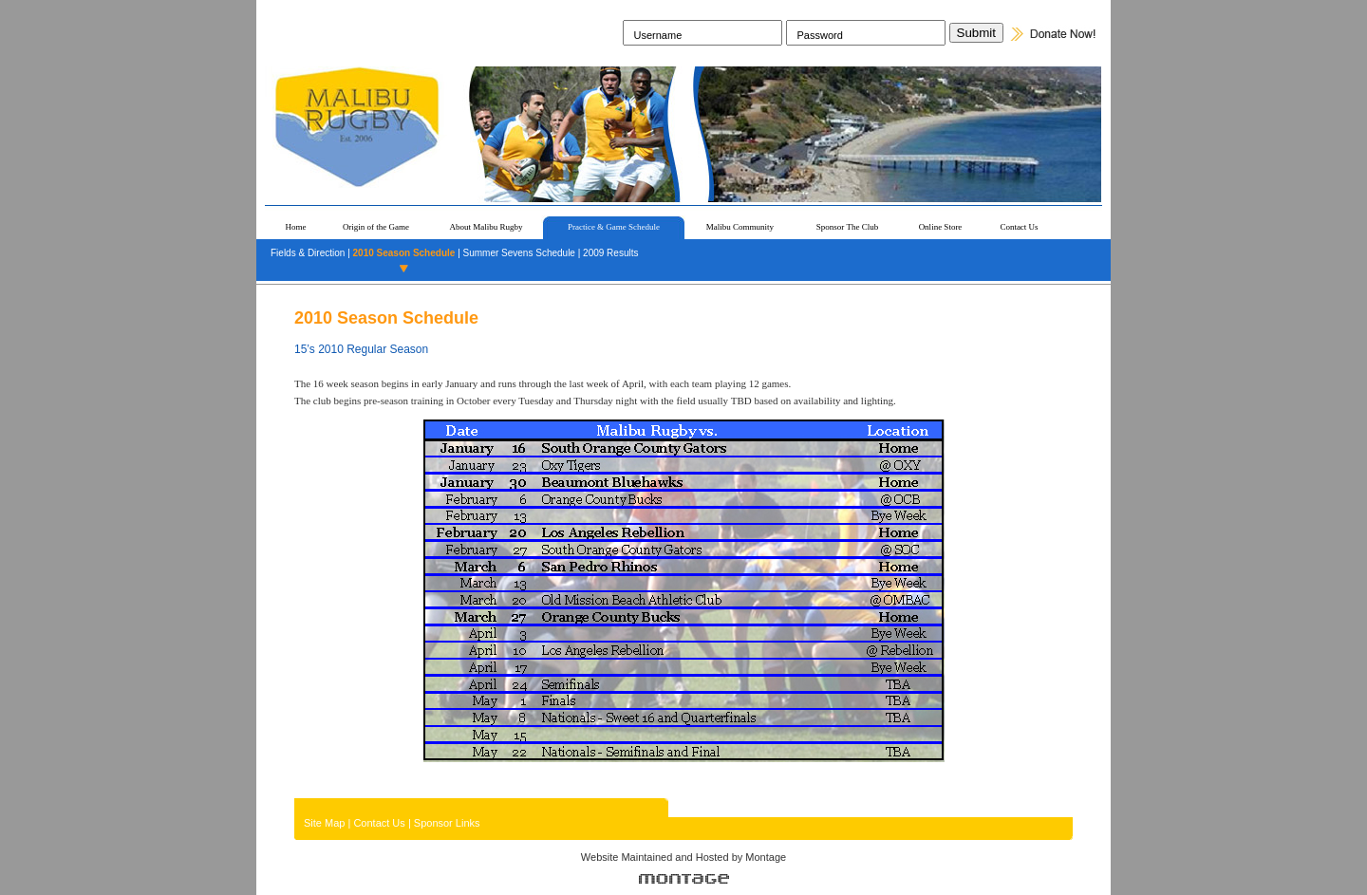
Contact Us (1019, 227)
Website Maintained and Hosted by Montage (683, 857)
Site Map (324, 823)
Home (296, 227)
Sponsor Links (447, 823)
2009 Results (610, 253)
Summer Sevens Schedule (519, 253)
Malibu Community (740, 227)
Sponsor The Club (847, 227)
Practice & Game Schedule (614, 227)
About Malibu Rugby (485, 227)
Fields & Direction (308, 253)
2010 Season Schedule (404, 253)
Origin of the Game (376, 227)
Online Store (941, 227)
